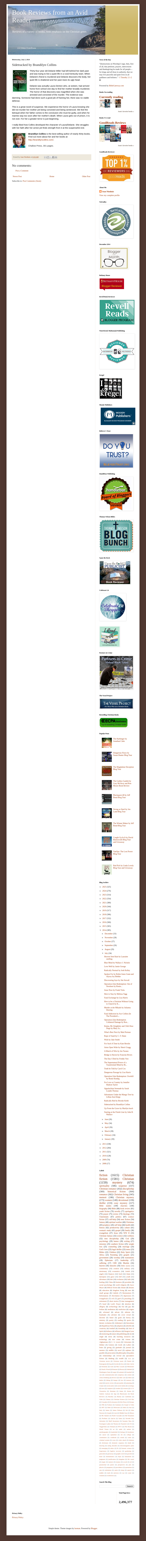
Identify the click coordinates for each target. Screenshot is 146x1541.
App (115, 1394)
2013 (104, 1144)
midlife (111, 1350)
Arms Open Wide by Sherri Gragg (117, 1047)
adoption (120, 1326)
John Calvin (130, 1364)
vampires (110, 1388)
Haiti (109, 1407)
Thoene (115, 1424)
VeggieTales (103, 1426)
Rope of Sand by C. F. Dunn (115, 1036)
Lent (115, 1413)
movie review (109, 1383)
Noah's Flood (106, 1369)
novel (119, 1350)
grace (112, 1277)
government (104, 1258)
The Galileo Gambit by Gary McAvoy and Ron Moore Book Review (122, 783)
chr (122, 1435)
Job (126, 1410)
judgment (102, 1459)
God (127, 1239)
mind (101, 1383)
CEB (114, 1263)
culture (127, 1228)
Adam (121, 1391)
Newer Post (17, 176)
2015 (104, 926)
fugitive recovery (115, 1451)
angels (101, 1274)
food (120, 1274)
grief (119, 1299)
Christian (128, 1179)
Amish (127, 1271)
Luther (128, 1345)
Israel (104, 1304)
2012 (104, 1148)
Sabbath (129, 1369)
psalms (131, 1353)
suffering (102, 1263)
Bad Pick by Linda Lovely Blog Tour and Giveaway (123, 867)
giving (109, 1347)
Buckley (110, 1396)
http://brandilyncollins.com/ (40, 140)
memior (102, 1350)
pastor (112, 1465)
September (109, 945)
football (112, 1328)
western (125, 1388)
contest (129, 1375)
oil (131, 1462)
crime (129, 1437)
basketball (114, 1432)
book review (125, 1209)
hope (119, 1456)
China (110, 1282)
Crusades (104, 1402)
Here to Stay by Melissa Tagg (115, 994)
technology (103, 1339)
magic (103, 1462)
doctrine (102, 1318)
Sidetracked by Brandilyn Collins (117, 1104)
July (106, 953)
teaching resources (124, 1337)
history (102, 1228)
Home (52, 176)
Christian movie (104, 1361)
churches (123, 1206)
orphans (128, 1350)
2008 (104, 1164)
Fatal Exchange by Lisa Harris (116, 998)
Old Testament (129, 1415)
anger (114, 1372)
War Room (128, 1426)
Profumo (104, 1418)
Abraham (113, 1391)
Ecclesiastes (113, 1402)
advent (117, 1312)
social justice (110, 1386)
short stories (114, 1301)
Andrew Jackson (104, 1394)
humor (116, 1241)
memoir (103, 1197)
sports (129, 1320)
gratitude (119, 1347)
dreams (131, 1288)
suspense (123, 1185)
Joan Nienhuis (108, 192)
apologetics (129, 1211)
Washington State (104, 1372)
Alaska (129, 1391)
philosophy (122, 1353)
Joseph (109, 1413)
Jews (122, 1364)
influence (118, 1331)
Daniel (129, 1361)
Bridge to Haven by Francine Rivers (118, 1055)
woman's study (105, 1230)
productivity (114, 1228)
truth (108, 1473)
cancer (104, 1435)
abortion (128, 1304)
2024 (104, 891)
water (129, 1473)
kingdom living (118, 1290)
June (107, 1119)
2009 (104, 1160)
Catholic (116, 1293)
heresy (128, 1318)
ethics (112, 1448)
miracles (113, 1266)
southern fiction (117, 1244)
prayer (105, 1214)
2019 (104, 910)
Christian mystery (125, 1197)
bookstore (131, 1432)
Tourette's (124, 1424)
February (108, 1135)
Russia (122, 1369)
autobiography (103, 1432)
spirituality (104, 1185)
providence (119, 1467)
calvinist (114, 1315)
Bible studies (105, 1206)
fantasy (102, 1222)
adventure (102, 1279)
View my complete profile (109, 195)
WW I (120, 1426)
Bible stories (125, 1266)
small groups (104, 1293)
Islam (128, 1274)
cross (114, 1440)
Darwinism (130, 1323)
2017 (104, 918)
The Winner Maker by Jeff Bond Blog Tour (123, 824)
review (115, 1214)
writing (127, 1241)
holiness (109, 1331)
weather (118, 1388)
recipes (101, 1386)
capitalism (113, 1435)
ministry (102, 1320)
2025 (104, 887)
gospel (118, 1230)
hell (120, 1277)
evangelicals (103, 1299)
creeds (122, 1437)
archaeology (113, 1307)
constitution (103, 1437)
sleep (122, 1470)
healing (101, 1282)
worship (117, 1258)
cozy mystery (120, 1203)
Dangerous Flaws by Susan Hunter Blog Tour (122, 754)
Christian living (121, 1194)
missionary (103, 1271)
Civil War (131, 1399)
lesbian (101, 1309)
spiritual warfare (115, 1222)
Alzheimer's (119, 1323)
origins (131, 1309)
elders (130, 1377)
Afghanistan (103, 1342)
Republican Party (108, 1326)
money (118, 1462)
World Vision (103, 1429)
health (127, 1225)
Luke (111, 1366)
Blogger (94, 1528)
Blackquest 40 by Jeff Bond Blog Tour (121, 796)
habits (101, 1380)
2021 (104, 903)
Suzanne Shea (126, 1421)
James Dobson (117, 1410)
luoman (77, 1528)
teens (128, 1249)
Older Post (86, 176)
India (124, 1407)
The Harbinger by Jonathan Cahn (120, 740)
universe (116, 1473)
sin (130, 1334)
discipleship (128, 1188)
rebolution (108, 1470)
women (108, 1200)
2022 (104, 899)
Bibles (101, 1252)
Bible (114, 1209)
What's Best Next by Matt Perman (117, 1032)
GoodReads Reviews (112, 122)
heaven (102, 1266)
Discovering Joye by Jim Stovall (116, 980)
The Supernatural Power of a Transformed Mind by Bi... (115, 1063)
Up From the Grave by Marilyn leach (118, 1108)
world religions (121, 1285)
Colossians (127, 1342)
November (109, 938)
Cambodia (128, 1396)
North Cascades (117, 1415)
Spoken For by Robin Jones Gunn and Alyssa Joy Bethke (119, 975)
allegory (102, 1307)
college (129, 1435)
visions (127, 1339)
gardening (128, 1451)
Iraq (110, 1364)
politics (118, 1217)
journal (128, 1347)
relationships (107, 1356)
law (122, 1380)
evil (112, 1299)
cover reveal (126, 1315)
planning (129, 1383)
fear (123, 1307)
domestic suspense (118, 1443)
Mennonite (130, 1366)
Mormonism (126, 1293)
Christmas (130, 1222)
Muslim (126, 1263)
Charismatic (104, 1217)
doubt (129, 1443)
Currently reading (111, 97)
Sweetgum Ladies (105, 1424)
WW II (126, 1233)
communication (109, 1375)
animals (121, 1372)
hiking (108, 1380)
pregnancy (110, 1467)
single (101, 1337)
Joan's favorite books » (126, 111)
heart (100, 1456)
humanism (128, 1456)
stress (110, 1337)
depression (127, 1296)
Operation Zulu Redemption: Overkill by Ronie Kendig (119, 1077)
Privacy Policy (17, 1517)
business (119, 1282)
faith (128, 1279)
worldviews (110, 1475)
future (111, 1318)
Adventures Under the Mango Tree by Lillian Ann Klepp (119, 1096)
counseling (112, 1247)
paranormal (102, 1465)
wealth (121, 1358)
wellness (130, 1236)
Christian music (118, 1361)
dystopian (102, 1277)
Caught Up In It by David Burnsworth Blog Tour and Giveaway (123, 839)
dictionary (105, 1443)
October (108, 941)
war (123, 1473)
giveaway (111, 1454)
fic (118, 1448)
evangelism (103, 1233)
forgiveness (102, 1451)
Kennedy (104, 1366)
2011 (104, 1152)
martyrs (110, 1462)
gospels (126, 1255)
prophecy (106, 1225)
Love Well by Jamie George (115, 966)
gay (129, 1307)
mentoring (105, 1334)
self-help (112, 1219)
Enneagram (102, 1364)
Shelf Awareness (114, 1421)
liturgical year (129, 1331)
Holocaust (117, 1407)
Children (112, 1252)
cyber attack (122, 1440)
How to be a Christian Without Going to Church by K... (118, 1002)
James (107, 1410)
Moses (132, 1413)
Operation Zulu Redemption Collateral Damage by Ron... (116, 1021)
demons (131, 1440)
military (127, 1269)
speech (129, 1470)
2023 (104, 895)
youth (128, 1277)
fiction (103, 1175)
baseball (129, 1372)
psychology (103, 1241)
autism (129, 1429)
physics (101, 1467)
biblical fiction (112, 1288)
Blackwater (123, 1394)
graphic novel (120, 1454)
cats (100, 1375)
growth (129, 1454)
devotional (123, 1200)
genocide (102, 1454)
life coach (131, 1459)
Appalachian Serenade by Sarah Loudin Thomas (116, 1089)
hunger (115, 1380)
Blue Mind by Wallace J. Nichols (117, 963)
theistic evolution (105, 1323)
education (105, 1290)
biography (103, 1209)
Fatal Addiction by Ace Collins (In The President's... (117, 1015)
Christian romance (107, 1188)
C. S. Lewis (115, 1342)
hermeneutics (110, 1456)
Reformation (103, 1296)
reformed (106, 1312)
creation (116, 1269)
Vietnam (112, 1426)
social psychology (105, 1285)
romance (103, 1194)
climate (123, 1288)
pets (130, 1465)
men (129, 1290)
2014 (104, 930)
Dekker (101, 1345)
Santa (120, 1418)
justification (112, 1459)
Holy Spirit (125, 1252)
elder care (122, 1377)
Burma (119, 1396)
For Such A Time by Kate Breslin (117, 1044)
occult (125, 1462)
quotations (128, 1467)
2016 (104, 922)
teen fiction (125, 1219)
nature (114, 1334)
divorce (114, 1377)
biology (122, 1432)
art (114, 1429)
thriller (102, 1203)
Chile (101, 1399)
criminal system (104, 1440)
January (108, 1139)
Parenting (114, 1255)
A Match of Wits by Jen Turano (116, 1051)
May (107, 1123)
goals (120, 1318)
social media (121, 1386)
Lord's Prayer (116, 1304)
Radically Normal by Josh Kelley (117, 970)
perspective (121, 1465)
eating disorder (112, 1445)
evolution (120, 1279)
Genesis (111, 1345)
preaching (127, 1299)
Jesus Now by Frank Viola (114, 990)
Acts (129, 1358)
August (108, 949)
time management (127, 1301)
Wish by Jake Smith (112, 1040)
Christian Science (119, 1399)
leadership (125, 1260)
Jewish (116, 1364)
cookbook (113, 1437)
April (107, 1127)
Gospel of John (129, 1405)
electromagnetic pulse (127, 1445)
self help (118, 1225)
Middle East (123, 1413)
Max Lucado (120, 1366)
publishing (122, 1334)
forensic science (126, 1448)
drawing (101, 1445)
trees (103, 1388)
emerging (104, 1448)
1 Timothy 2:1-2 (125, 77)
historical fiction (117, 1191)
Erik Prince (123, 1402)
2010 (104, 1156)
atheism (127, 1312)
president (128, 1282)
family (127, 1230)
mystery (117, 1182)
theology (126, 1214)
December (109, 934)
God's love (103, 1249)
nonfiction (122, 1309)
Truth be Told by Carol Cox (115, 1069)
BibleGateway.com (116, 86)
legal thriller (117, 1249)
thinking (111, 1358)
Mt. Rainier (105, 1415)
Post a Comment (22, 171)
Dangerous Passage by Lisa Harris (117, 1072)
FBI (103, 1405)
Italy (100, 1410)
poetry (111, 1320)
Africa (101, 1255)
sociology (131, 1386)
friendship (121, 1328)
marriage (125, 1247)
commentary (103, 1269)
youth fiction (104, 1211)
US (131, 1424)
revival (118, 1356)
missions (102, 1244)
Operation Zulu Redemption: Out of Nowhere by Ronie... (118, 985)
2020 (104, 907)
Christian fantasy (106, 1236)
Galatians (118, 1405)
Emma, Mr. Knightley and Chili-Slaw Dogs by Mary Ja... (118, 1027)
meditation (111, 1309)
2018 (104, 914)
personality (120, 1383)
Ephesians (109, 1260)
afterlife (128, 1326)
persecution (111, 1353)
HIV (103, 1407)
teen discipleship (111, 1239)
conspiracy (120, 1375)
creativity (102, 1328)
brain (101, 1347)
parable (101, 1353)
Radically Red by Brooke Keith (116, 1101)
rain (100, 1470)
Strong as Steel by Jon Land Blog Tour (121, 810)
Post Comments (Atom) (32, 181)
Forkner (109, 1405)
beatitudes (102, 1315)
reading (120, 1320)
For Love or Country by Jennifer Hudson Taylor (116, 1083)
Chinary (108, 1399)
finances (111, 1274)
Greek (120, 1345)
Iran (130, 1407)
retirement (103, 1301)
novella (117, 1211)
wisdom (101, 1475)
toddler (101, 1473)
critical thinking (104, 1377)
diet (111, 1279)
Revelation (116, 1296)
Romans (114, 1369)
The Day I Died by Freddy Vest (116, 1059)
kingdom (122, 1459)
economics (116, 1271)
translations (129, 1258)
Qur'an (113, 1418)
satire (116, 1470)
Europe (132, 1402)
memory (128, 1380)
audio (120, 1429)
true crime (116, 1339)
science (120, 1236)
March (107, 1131)
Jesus (116, 1233)
